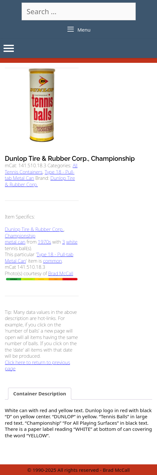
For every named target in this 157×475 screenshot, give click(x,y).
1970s (44, 241)
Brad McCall (60, 273)
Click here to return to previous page (37, 365)
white (71, 241)
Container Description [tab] (39, 393)
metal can (15, 241)
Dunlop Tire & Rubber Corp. (34, 229)
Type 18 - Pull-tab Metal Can (39, 257)
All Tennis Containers (41, 168)
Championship (20, 235)
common (52, 260)
